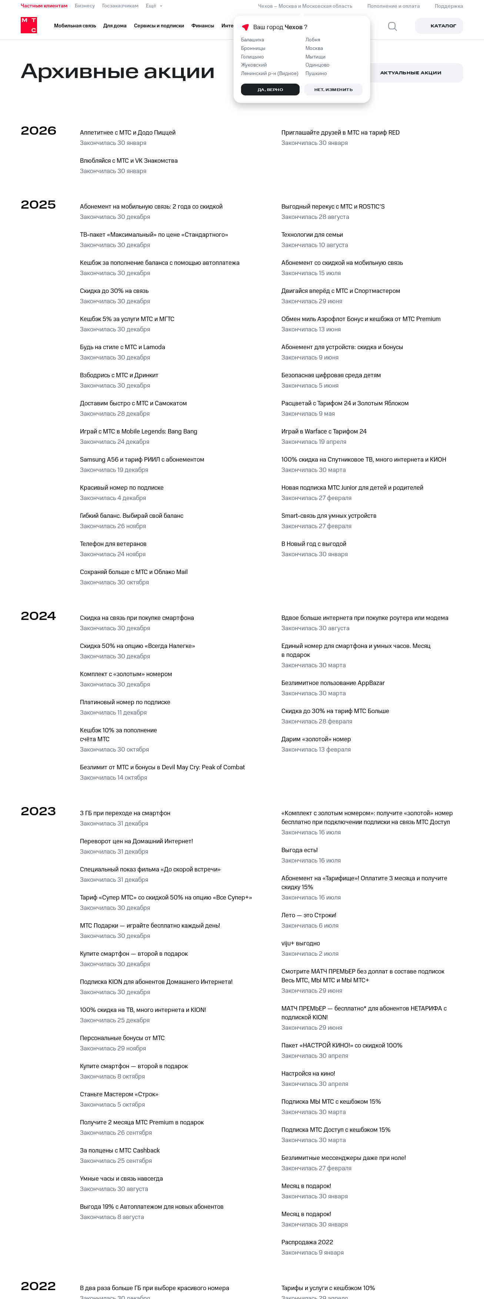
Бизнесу (85, 6)
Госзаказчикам (120, 6)
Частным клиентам (44, 6)
